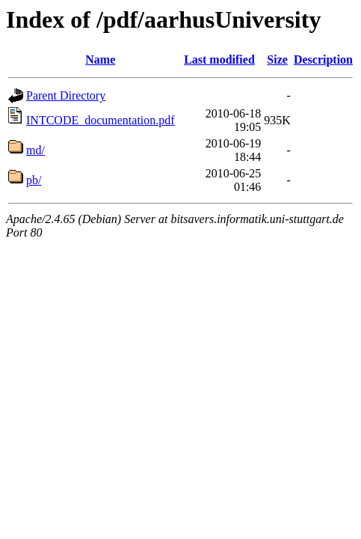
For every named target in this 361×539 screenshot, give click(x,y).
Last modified (219, 59)
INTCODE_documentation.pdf (100, 120)
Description (323, 59)
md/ (35, 150)
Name (100, 59)
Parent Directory (65, 95)
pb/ (33, 180)
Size (277, 59)
